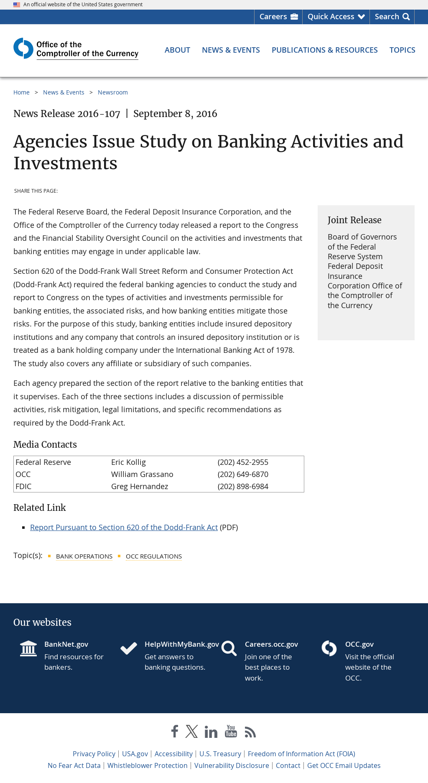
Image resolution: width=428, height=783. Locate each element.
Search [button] (387, 16)
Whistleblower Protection (147, 765)
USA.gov (135, 753)
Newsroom (113, 92)
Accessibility (174, 753)
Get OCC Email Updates (344, 765)
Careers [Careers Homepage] (273, 16)
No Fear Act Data (74, 765)
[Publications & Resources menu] (324, 50)
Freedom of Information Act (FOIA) (301, 753)
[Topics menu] (402, 50)
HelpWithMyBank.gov (176, 644)
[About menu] (177, 50)
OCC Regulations (154, 556)
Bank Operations (84, 556)
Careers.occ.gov (271, 644)
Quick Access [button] (331, 16)
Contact (288, 765)
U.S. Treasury (220, 753)
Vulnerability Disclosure (231, 765)
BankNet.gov (66, 644)
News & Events (63, 92)
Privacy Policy (94, 753)
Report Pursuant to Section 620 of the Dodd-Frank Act (124, 527)
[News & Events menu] (230, 50)
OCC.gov (359, 644)
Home (21, 92)
